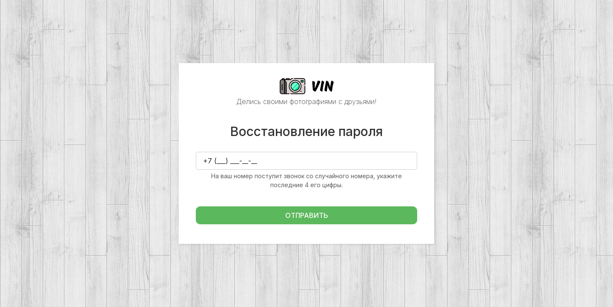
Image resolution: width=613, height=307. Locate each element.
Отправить (306, 215)
